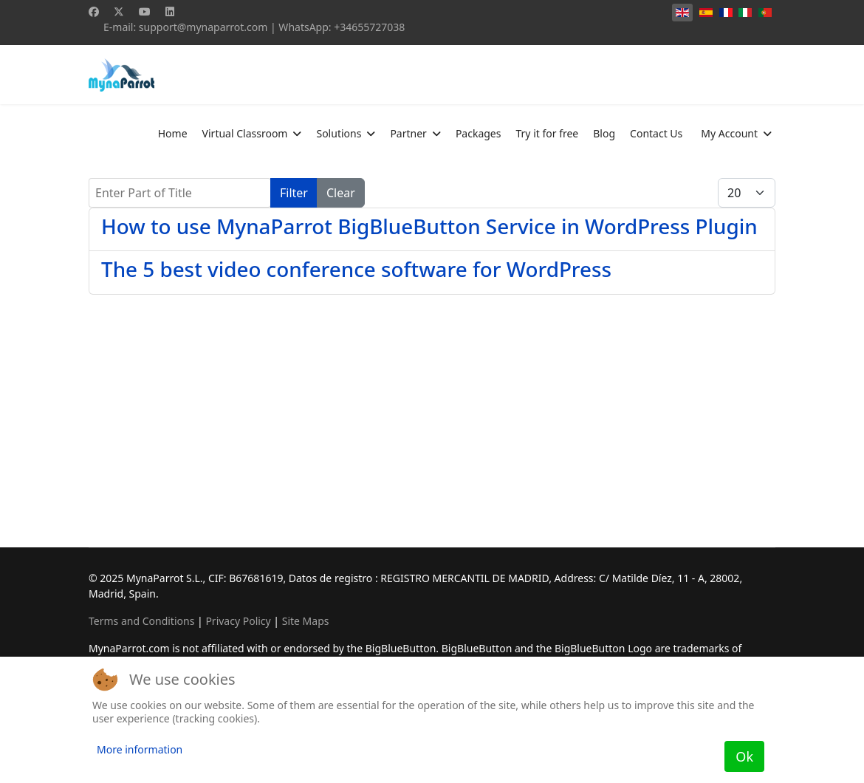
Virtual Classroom (245, 133)
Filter (294, 193)
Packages (478, 133)
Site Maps (305, 621)
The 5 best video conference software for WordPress (356, 269)
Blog (604, 133)
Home (173, 133)
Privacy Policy (237, 621)
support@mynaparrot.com (203, 27)
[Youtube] (145, 11)
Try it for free (546, 133)
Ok (744, 756)
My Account (729, 133)
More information (139, 749)
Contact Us (656, 133)
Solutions (338, 133)
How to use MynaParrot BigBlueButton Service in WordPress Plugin (429, 226)
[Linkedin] (169, 11)
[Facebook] (94, 11)
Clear (340, 193)
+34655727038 (369, 27)
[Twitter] (119, 11)
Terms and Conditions (141, 621)
